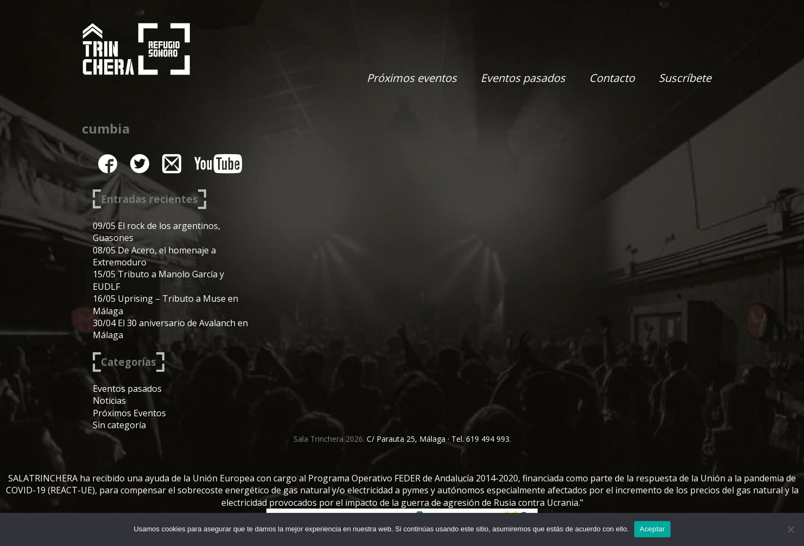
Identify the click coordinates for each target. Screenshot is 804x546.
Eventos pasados (523, 78)
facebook (107, 163)
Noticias (109, 401)
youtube (218, 163)
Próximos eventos (412, 78)
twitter (139, 163)
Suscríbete (685, 78)
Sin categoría (119, 425)
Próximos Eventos (129, 413)
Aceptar (652, 529)
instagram (171, 163)
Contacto (612, 78)
